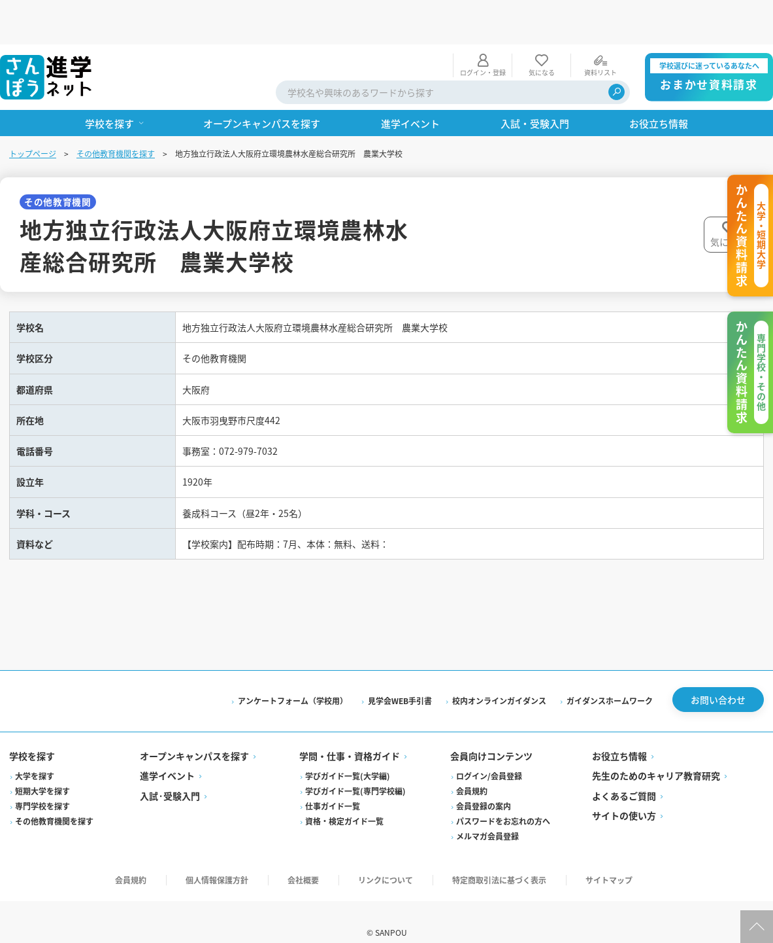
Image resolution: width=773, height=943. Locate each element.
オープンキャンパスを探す (195, 734)
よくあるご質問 (623, 774)
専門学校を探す (43, 785)
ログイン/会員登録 (489, 754)
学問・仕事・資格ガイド (350, 734)
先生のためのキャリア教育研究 (655, 754)
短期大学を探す (43, 769)
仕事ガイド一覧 (333, 785)
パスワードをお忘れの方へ (503, 800)
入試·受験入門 (171, 774)
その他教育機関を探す (117, 109)
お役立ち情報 (618, 734)
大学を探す (36, 754)
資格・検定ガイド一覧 (345, 800)
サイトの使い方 (623, 794)
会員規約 (471, 769)
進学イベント (168, 754)
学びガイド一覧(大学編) (348, 754)
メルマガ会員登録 (487, 815)
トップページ (34, 109)
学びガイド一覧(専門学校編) (356, 769)
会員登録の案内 (483, 785)
